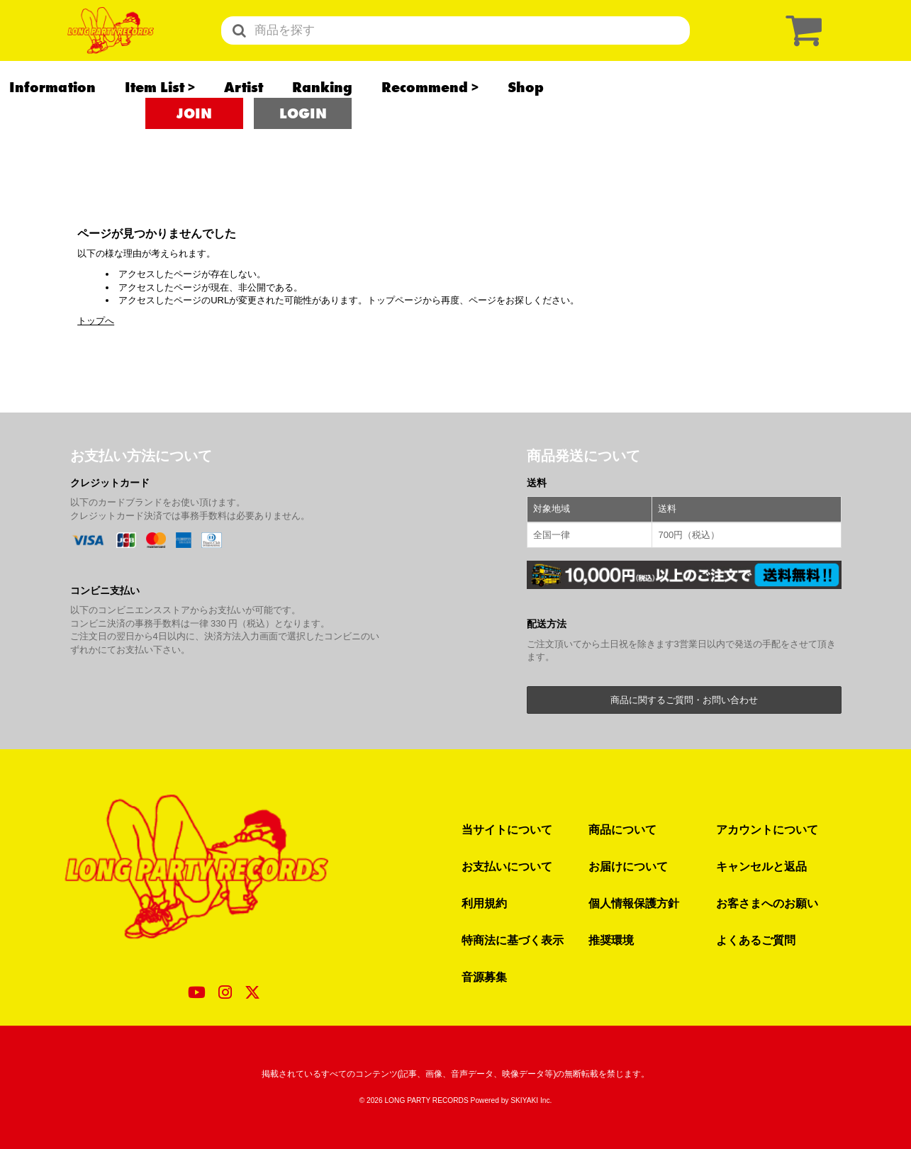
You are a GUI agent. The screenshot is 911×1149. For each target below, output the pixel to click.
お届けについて (628, 866)
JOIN (194, 148)
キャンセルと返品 (761, 866)
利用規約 (484, 903)
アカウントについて (767, 829)
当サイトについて (507, 829)
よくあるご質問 (755, 940)
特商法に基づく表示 (513, 940)
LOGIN (303, 148)
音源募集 (484, 977)
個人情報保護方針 (633, 903)
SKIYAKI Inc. (531, 1100)
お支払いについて (507, 866)
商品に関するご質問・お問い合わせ (684, 700)
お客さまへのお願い (767, 903)
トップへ (95, 320)
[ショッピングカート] (800, 47)
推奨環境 (611, 940)
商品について (622, 829)
